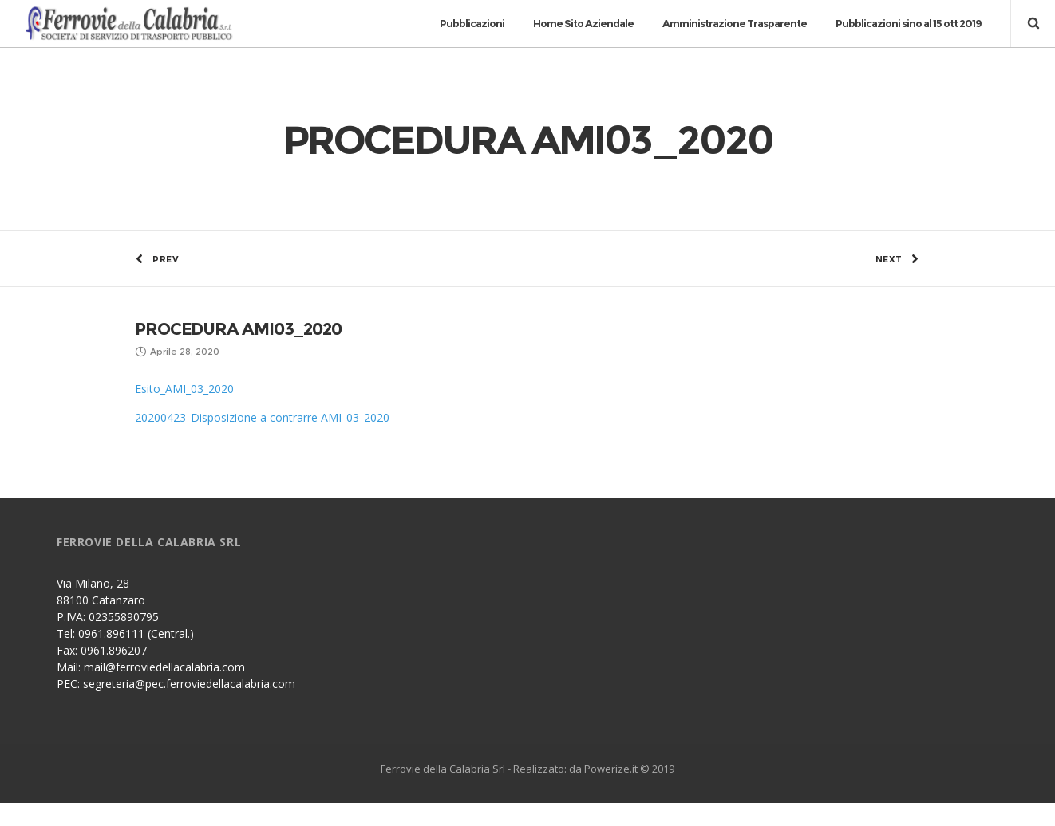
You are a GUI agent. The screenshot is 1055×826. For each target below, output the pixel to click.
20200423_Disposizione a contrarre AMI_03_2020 (262, 440)
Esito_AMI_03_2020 (184, 411)
